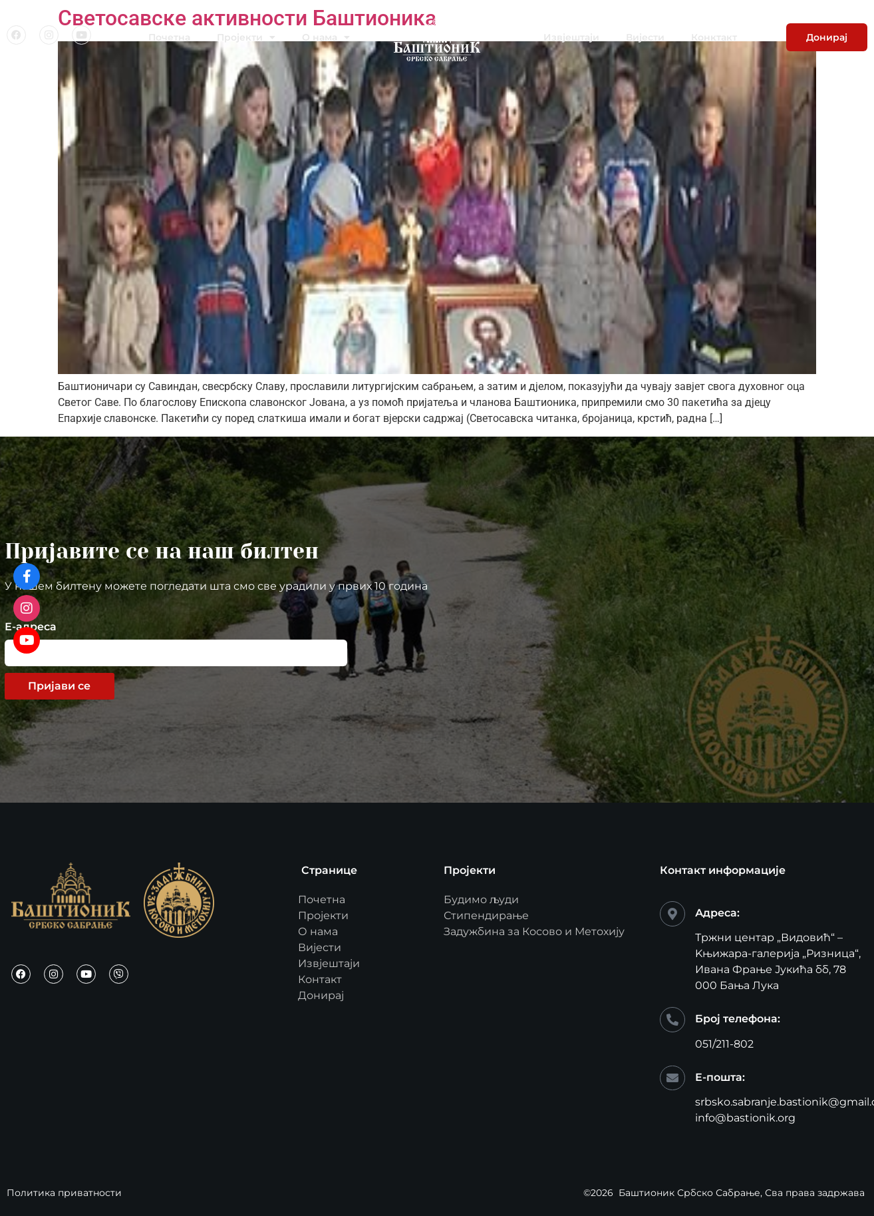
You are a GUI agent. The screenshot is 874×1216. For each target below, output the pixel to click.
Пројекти (246, 37)
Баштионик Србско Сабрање (689, 1193)
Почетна (169, 37)
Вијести (645, 37)
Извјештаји (571, 37)
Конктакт (714, 37)
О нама (326, 37)
